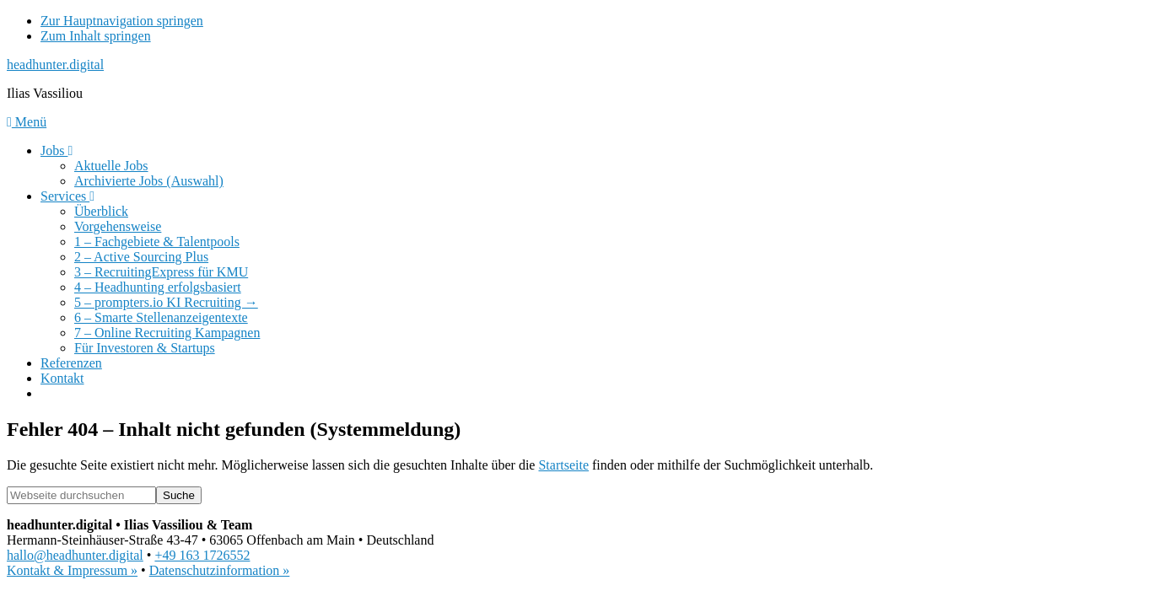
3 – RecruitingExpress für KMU (161, 272)
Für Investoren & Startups (144, 348)
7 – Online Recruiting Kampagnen (167, 332)
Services (67, 196)
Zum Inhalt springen (95, 36)
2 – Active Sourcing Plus (141, 257)
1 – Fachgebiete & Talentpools (157, 241)
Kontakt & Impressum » (72, 570)
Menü (26, 122)
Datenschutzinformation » (219, 570)
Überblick (101, 211)
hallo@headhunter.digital (75, 555)
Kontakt (62, 378)
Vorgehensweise (117, 226)
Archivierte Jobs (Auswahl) (149, 181)
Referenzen (71, 363)
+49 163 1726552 (202, 555)
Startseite (563, 465)
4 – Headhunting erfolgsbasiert (157, 287)
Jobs (56, 150)
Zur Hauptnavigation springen (121, 20)
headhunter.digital (55, 64)
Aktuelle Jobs (111, 165)
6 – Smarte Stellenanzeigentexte (161, 317)
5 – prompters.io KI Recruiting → (166, 302)
